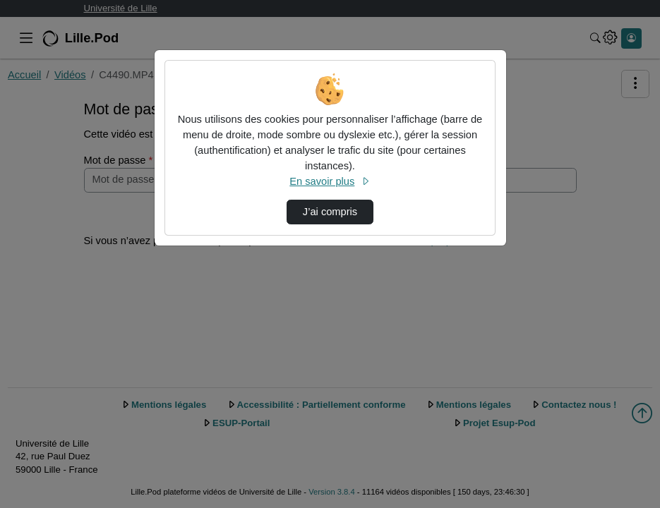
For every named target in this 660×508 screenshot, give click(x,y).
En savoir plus (329, 181)
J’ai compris (330, 211)
